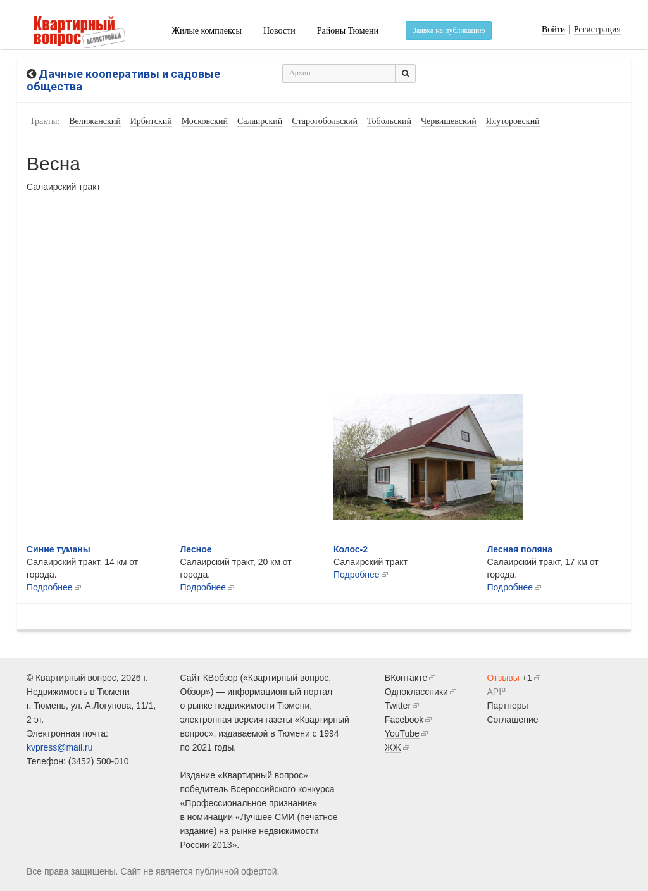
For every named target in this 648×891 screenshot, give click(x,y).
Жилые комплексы (206, 30)
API (494, 692)
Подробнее (203, 587)
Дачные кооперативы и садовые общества (123, 80)
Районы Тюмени (347, 30)
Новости (279, 30)
